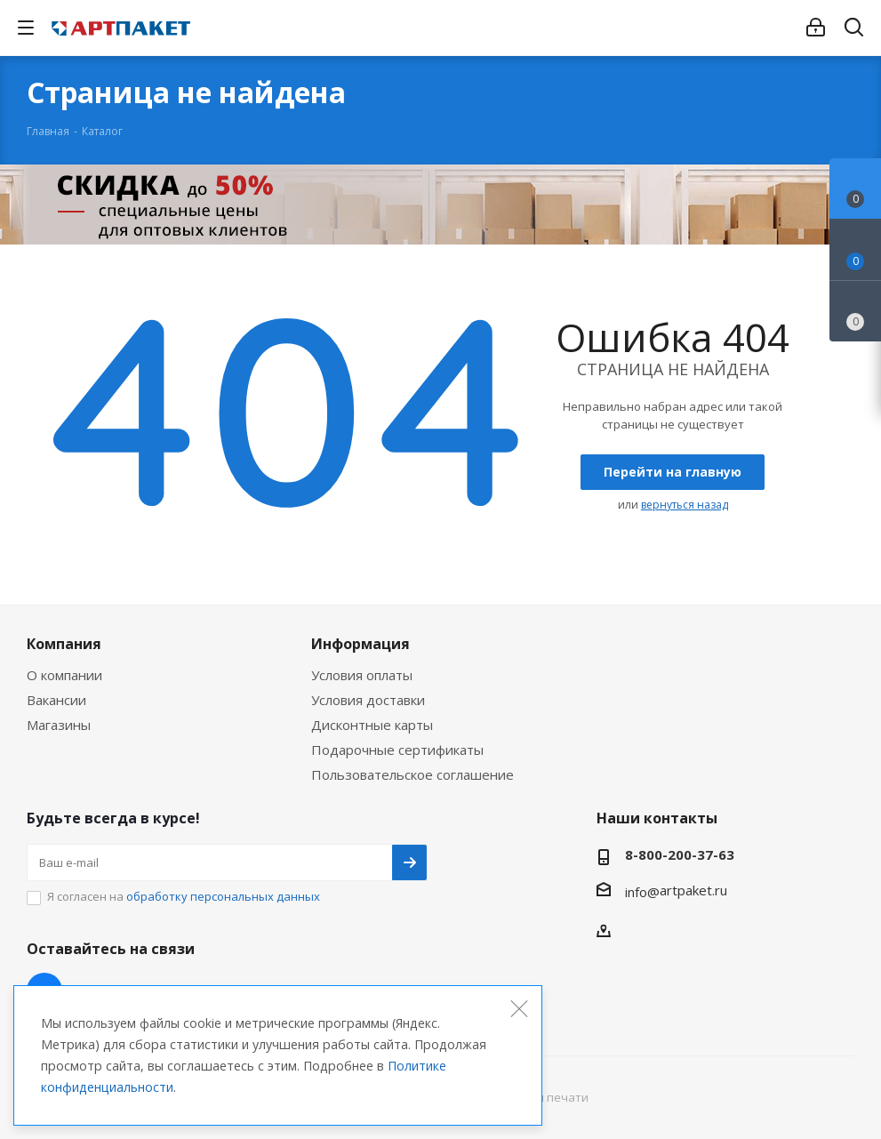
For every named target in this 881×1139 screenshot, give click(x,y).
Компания (64, 644)
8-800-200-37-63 (679, 854)
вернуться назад (684, 504)
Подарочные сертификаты (397, 749)
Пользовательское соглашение (412, 774)
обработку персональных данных (223, 896)
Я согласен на (183, 896)
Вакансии (56, 700)
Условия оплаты (361, 675)
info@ (642, 892)
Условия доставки (368, 700)
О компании (64, 675)
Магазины (59, 725)
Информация (360, 644)
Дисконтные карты (372, 725)
